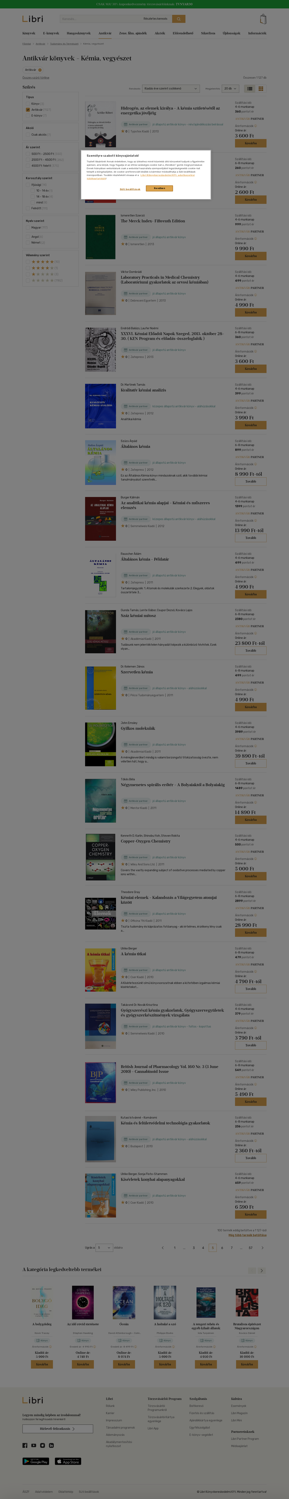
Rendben (159, 188)
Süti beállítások (130, 189)
